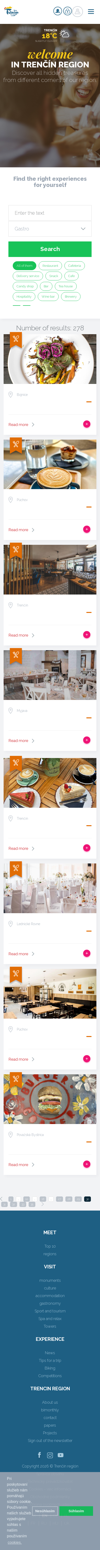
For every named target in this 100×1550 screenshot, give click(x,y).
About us (50, 1402)
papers (50, 1425)
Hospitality (24, 296)
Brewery (71, 296)
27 (59, 1199)
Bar (46, 286)
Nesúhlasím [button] (45, 1511)
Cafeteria (74, 265)
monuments (50, 1280)
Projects (50, 1433)
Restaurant (50, 265)
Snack (53, 276)
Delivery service (28, 276)
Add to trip (87, 424)
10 (26, 1199)
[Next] (42, 1204)
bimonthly (50, 1410)
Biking (50, 1368)
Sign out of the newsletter (50, 1440)
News (50, 1353)
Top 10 (50, 1246)
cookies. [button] (15, 1542)
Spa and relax (50, 1318)
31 (4, 1204)
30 (87, 1199)
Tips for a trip (50, 1360)
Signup (57, 11)
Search (50, 249)
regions (50, 1254)
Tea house (66, 286)
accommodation (50, 1295)
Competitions (50, 1376)
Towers (50, 1326)
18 (43, 1199)
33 (22, 1204)
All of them (24, 265)
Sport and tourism (50, 1311)
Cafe (71, 276)
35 (32, 1204)
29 (78, 1199)
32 (13, 1204)
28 (68, 1199)
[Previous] (1, 1198)
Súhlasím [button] (76, 1511)
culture (50, 1288)
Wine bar (48, 296)
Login (67, 11)
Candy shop (25, 286)
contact (50, 1417)
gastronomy (50, 1303)
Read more (18, 424)
